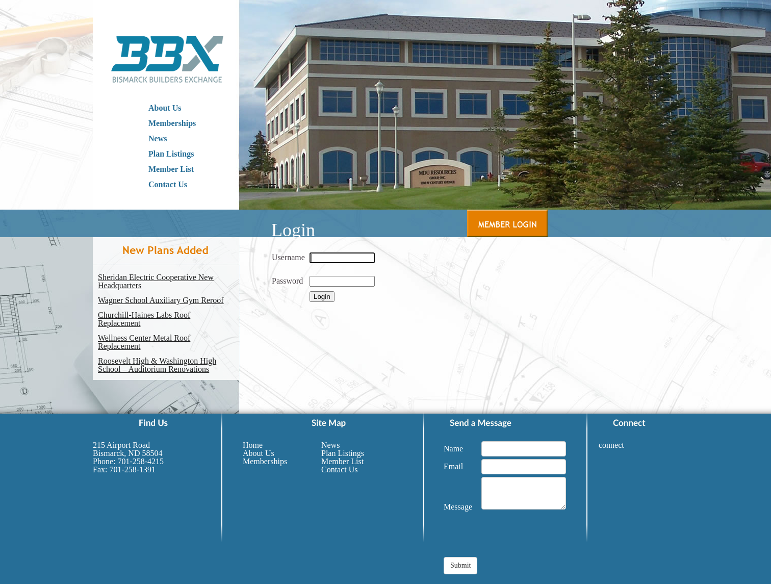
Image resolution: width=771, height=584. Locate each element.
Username (288, 257)
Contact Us (167, 184)
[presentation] (521, 537)
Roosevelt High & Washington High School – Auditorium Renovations (157, 365)
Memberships (172, 123)
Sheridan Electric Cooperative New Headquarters (156, 281)
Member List (171, 169)
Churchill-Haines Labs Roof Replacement (144, 319)
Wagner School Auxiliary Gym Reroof (161, 300)
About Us (164, 108)
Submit (460, 565)
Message (458, 506)
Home (253, 445)
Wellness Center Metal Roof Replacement (144, 342)
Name (453, 448)
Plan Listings (171, 153)
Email (453, 466)
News (157, 138)
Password (287, 280)
